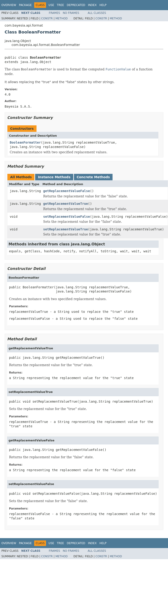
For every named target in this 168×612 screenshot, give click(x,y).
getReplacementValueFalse (66, 191)
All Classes (97, 13)
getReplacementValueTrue (65, 203)
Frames (54, 13)
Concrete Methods (93, 177)
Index (92, 5)
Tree (60, 5)
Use (51, 5)
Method (61, 18)
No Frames (71, 13)
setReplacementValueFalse (66, 216)
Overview (8, 5)
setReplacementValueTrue (65, 229)
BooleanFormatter (25, 142)
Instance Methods (54, 177)
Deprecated (76, 5)
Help (103, 5)
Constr (47, 18)
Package (25, 5)
